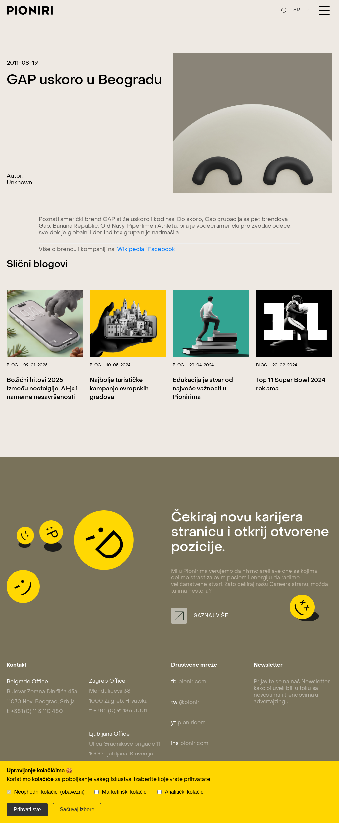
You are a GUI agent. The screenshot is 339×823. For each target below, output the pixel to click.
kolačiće (43, 779)
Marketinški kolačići (125, 792)
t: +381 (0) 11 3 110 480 (35, 711)
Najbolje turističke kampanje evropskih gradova (119, 389)
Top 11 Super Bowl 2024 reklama (290, 385)
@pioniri (186, 702)
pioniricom (188, 682)
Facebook (161, 249)
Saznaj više (199, 615)
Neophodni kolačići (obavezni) (49, 792)
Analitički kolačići (185, 792)
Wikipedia (130, 249)
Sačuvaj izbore (77, 809)
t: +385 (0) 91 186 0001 (118, 711)
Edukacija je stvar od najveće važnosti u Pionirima (203, 389)
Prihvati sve (27, 809)
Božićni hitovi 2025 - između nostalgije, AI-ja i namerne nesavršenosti (42, 389)
